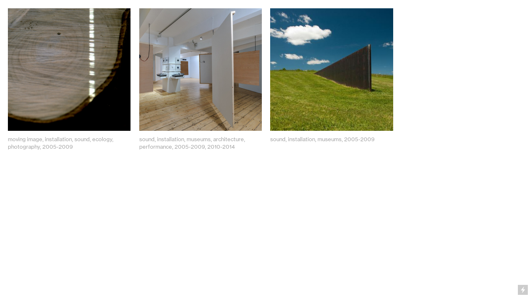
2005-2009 (57, 146)
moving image (25, 139)
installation (58, 139)
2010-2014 (221, 146)
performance (155, 146)
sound (82, 139)
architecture (228, 139)
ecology (102, 139)
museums (199, 139)
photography (24, 146)
